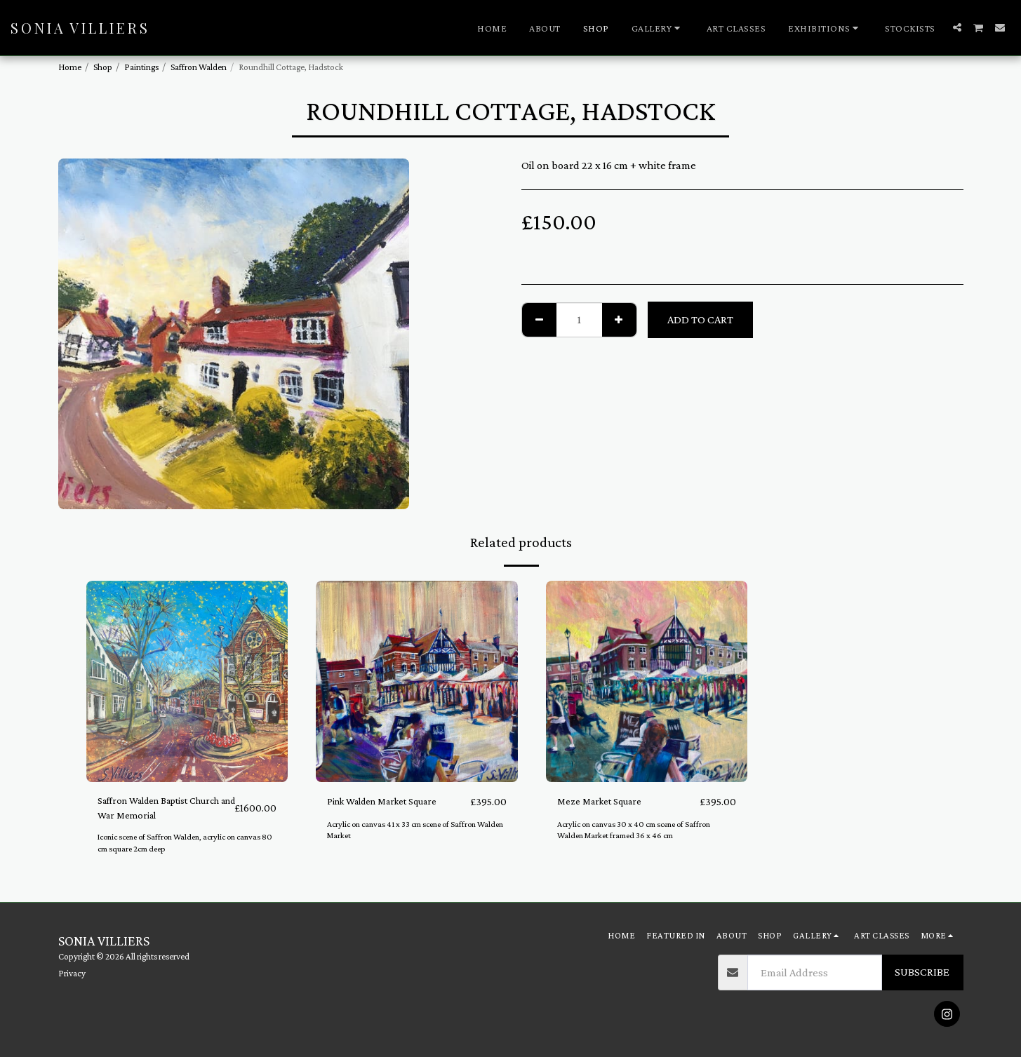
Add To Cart (700, 319)
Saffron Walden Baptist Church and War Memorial (161, 810)
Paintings (141, 67)
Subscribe (922, 971)
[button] (658, 28)
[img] (187, 682)
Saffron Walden (199, 67)
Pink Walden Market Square (393, 801)
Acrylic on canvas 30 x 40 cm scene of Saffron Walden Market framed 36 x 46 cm (640, 830)
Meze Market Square (606, 801)
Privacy (72, 973)
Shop (102, 67)
